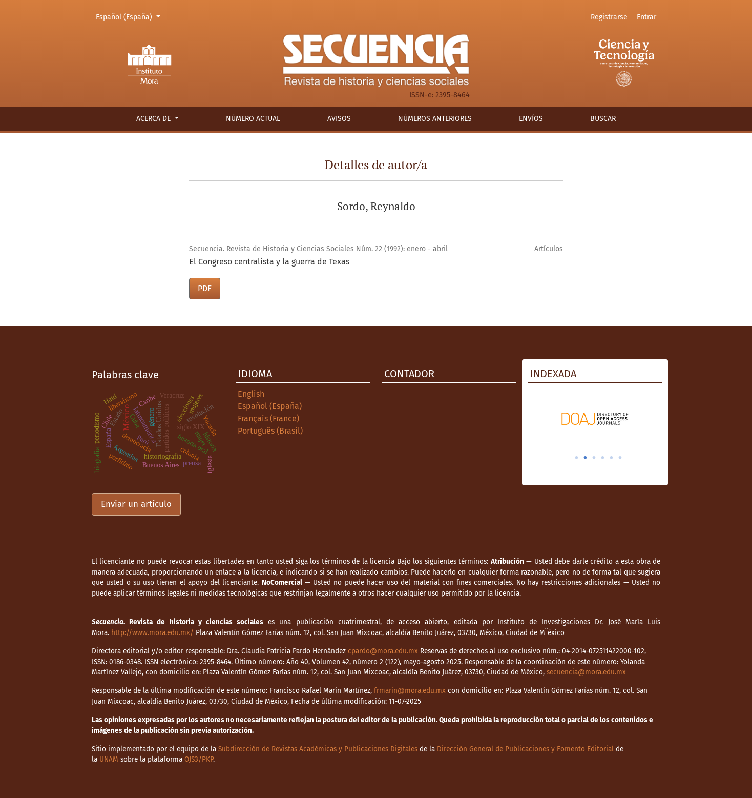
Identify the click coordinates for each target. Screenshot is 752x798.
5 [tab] (612, 458)
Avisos (339, 118)
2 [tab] (585, 458)
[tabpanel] (595, 418)
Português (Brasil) (270, 431)
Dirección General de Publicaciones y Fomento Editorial (525, 749)
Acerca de (154, 118)
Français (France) (268, 418)
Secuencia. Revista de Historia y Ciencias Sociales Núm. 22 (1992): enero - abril (318, 248)
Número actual (253, 118)
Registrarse (609, 17)
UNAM (108, 759)
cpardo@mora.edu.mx (383, 651)
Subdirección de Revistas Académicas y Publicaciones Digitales (317, 749)
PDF (205, 288)
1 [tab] (577, 458)
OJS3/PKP (198, 759)
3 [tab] (594, 458)
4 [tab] (603, 458)
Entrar (646, 17)
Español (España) (129, 16)
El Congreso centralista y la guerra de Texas (269, 262)
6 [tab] (620, 458)
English (251, 394)
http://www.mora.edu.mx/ (152, 632)
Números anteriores (435, 118)
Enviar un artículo (136, 504)
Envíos (531, 118)
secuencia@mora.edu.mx (586, 672)
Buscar (603, 118)
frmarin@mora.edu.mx (410, 690)
